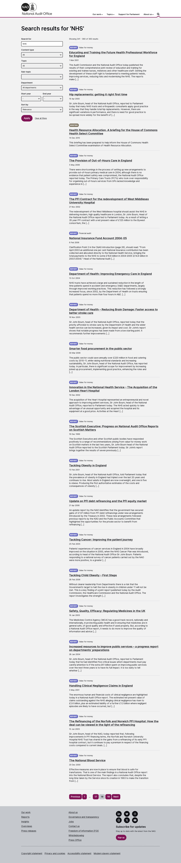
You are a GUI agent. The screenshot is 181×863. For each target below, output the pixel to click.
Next (116, 796)
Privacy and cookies (55, 853)
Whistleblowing (76, 835)
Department (27, 83)
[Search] (158, 14)
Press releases (28, 831)
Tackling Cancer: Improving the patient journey (101, 539)
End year (47, 94)
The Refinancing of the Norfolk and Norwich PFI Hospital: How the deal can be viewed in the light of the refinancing (113, 723)
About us (73, 812)
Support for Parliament (129, 14)
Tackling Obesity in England (88, 465)
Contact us (74, 826)
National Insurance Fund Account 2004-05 (98, 238)
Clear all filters (41, 118)
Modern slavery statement (107, 853)
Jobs (71, 821)
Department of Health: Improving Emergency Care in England (110, 273)
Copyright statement (31, 853)
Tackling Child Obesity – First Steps (93, 575)
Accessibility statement (79, 853)
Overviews (26, 826)
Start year (26, 94)
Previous (75, 796)
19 (108, 796)
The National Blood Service (87, 760)
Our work (25, 812)
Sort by (24, 104)
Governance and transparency (84, 817)
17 (96, 796)
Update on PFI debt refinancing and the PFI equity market (108, 501)
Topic (24, 61)
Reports (25, 817)
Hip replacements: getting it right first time (98, 94)
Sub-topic (26, 72)
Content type (27, 50)
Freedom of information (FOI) (84, 831)
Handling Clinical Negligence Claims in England (101, 685)
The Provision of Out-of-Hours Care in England (100, 160)
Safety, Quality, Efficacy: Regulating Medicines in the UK (107, 611)
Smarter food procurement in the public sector (100, 348)
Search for (26, 39)
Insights (25, 821)
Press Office (75, 840)
